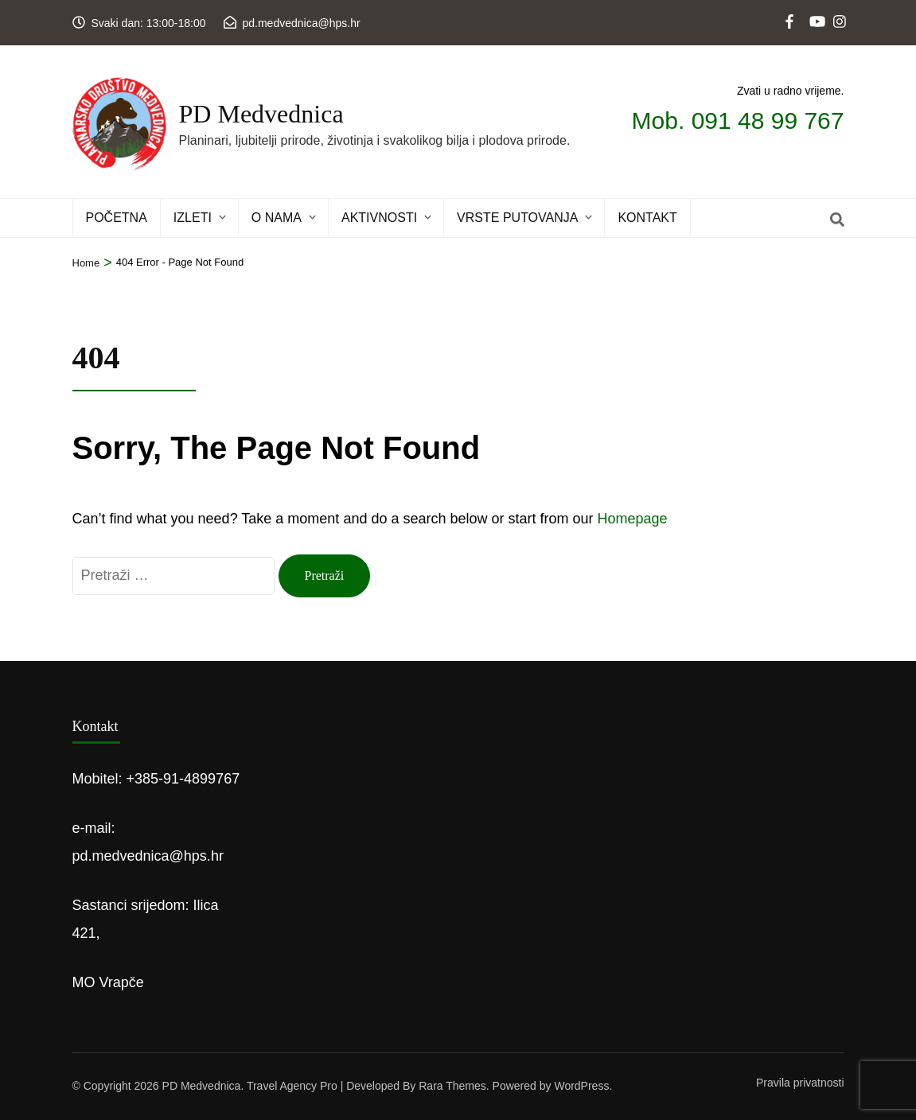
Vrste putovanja (517, 217)
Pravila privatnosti (800, 1082)
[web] (791, 9)
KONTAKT (647, 217)
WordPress (581, 1085)
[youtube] (815, 9)
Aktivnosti (379, 217)
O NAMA (276, 217)
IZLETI (192, 217)
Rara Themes (452, 1085)
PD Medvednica (261, 113)
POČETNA (116, 217)
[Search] (837, 220)
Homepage (633, 519)
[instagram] (838, 9)
